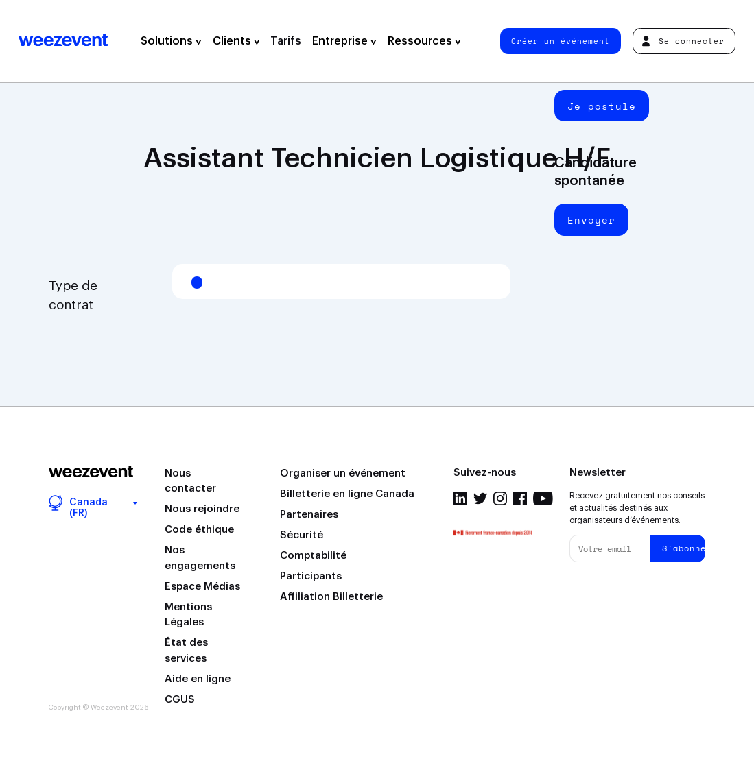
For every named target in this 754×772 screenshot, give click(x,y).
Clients (236, 41)
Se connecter (683, 41)
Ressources (424, 41)
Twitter (480, 498)
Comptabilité (313, 556)
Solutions (171, 41)
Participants (311, 576)
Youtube (543, 498)
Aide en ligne (198, 679)
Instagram (500, 498)
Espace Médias (202, 586)
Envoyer (591, 220)
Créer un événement (560, 41)
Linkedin (460, 498)
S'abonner (683, 548)
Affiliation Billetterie (331, 597)
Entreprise (344, 41)
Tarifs (285, 41)
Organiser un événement (342, 473)
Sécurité (301, 535)
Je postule (601, 106)
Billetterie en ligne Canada (347, 494)
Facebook (520, 498)
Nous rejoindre (202, 509)
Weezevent (63, 41)
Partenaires (309, 514)
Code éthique (199, 529)
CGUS (180, 700)
